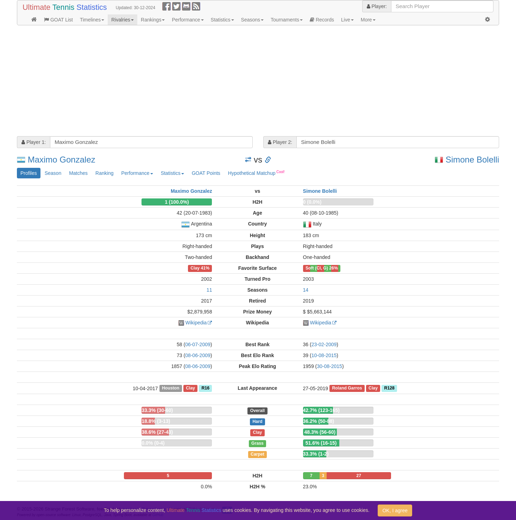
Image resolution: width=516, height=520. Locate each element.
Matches (78, 173)
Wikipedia (196, 322)
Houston (171, 388)
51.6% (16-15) (321, 443)
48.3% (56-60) (319, 432)
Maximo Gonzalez (61, 159)
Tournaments (287, 20)
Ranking (104, 173)
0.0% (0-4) (152, 443)
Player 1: (33, 142)
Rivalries (122, 20)
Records (322, 20)
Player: (377, 6)
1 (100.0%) (177, 202)
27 (359, 475)
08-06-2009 (197, 355)
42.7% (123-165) (321, 410)
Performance (187, 20)
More (368, 20)
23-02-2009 (324, 344)
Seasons (252, 20)
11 (209, 290)
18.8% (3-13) (155, 421)
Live (347, 20)
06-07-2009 (197, 344)
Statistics (222, 20)
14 (306, 290)
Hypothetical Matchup (256, 173)
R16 (205, 388)
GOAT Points (206, 173)
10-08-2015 (324, 355)
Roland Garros (347, 388)
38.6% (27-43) (157, 432)
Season (53, 173)
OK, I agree (395, 510)
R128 (389, 388)
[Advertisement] (228, 81)
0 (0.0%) (312, 202)
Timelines (92, 20)
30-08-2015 (329, 366)
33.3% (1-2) (316, 454)
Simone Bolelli (472, 159)
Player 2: (280, 142)
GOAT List (58, 20)
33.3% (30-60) (157, 410)
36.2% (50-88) (318, 421)
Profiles (28, 173)
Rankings (153, 20)
